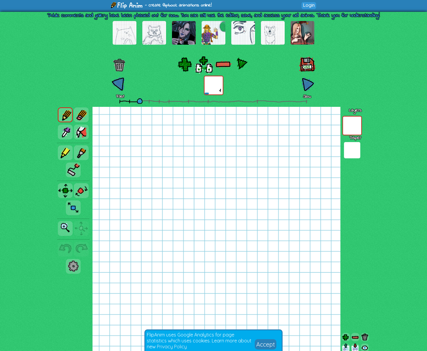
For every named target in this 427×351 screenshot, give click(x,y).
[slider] (140, 101)
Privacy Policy (172, 347)
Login (309, 5)
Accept (265, 344)
